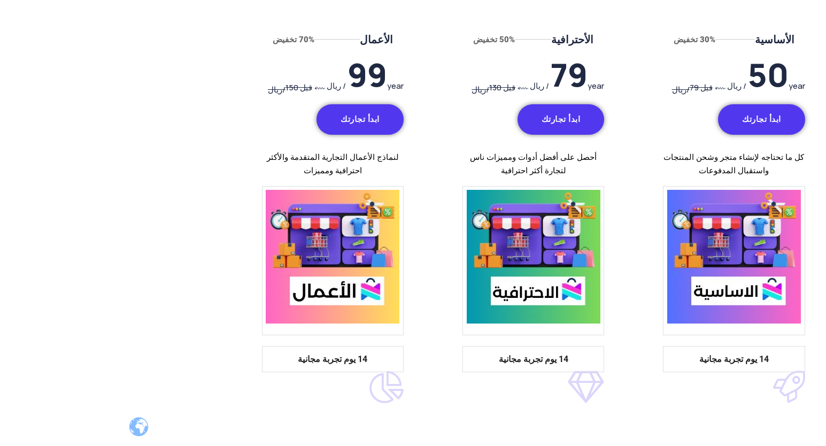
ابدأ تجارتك (641, 119)
